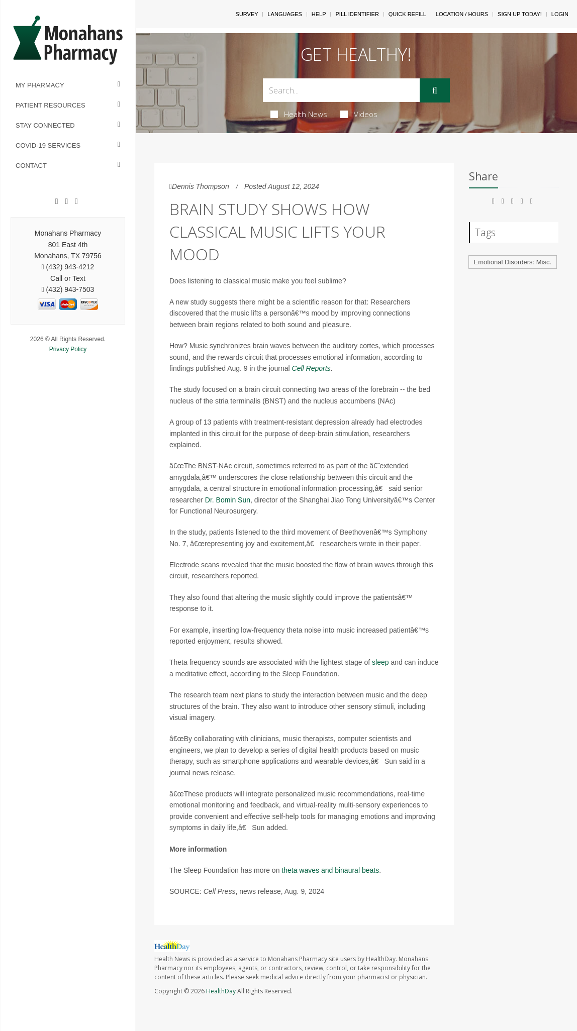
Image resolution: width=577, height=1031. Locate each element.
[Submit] (435, 90)
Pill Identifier (356, 14)
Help (319, 14)
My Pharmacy (40, 85)
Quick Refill (407, 14)
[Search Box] (341, 90)
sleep (380, 662)
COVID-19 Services (48, 145)
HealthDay (221, 991)
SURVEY (247, 14)
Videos (358, 114)
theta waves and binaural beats (330, 870)
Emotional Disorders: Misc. (513, 262)
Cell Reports (311, 368)
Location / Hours (462, 14)
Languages (284, 14)
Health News (298, 114)
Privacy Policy (68, 349)
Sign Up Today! (520, 14)
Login (559, 14)
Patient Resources (50, 105)
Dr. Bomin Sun (227, 500)
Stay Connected (45, 125)
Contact (31, 165)
